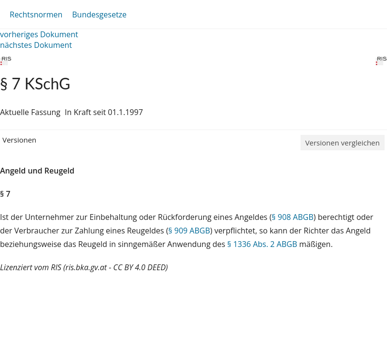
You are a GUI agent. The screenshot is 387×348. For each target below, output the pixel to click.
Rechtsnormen (36, 14)
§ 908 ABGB (292, 217)
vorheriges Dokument (39, 34)
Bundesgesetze (99, 14)
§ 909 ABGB (189, 230)
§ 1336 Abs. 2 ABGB (262, 244)
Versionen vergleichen (342, 142)
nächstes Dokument (36, 45)
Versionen (19, 140)
